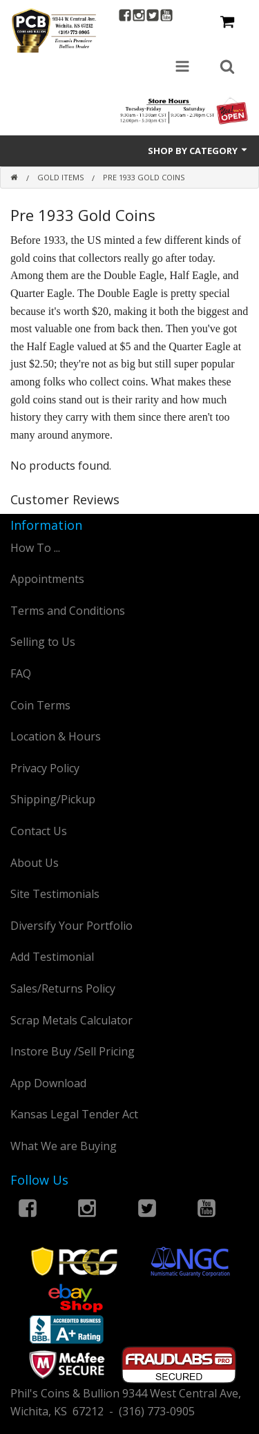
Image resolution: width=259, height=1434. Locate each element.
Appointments (47, 578)
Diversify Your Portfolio (71, 925)
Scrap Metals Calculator (71, 1020)
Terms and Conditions (67, 610)
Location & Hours (55, 736)
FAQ (20, 673)
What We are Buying (63, 1146)
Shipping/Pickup (52, 799)
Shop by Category (198, 150)
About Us (34, 862)
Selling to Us (42, 641)
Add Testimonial (52, 956)
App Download (48, 1083)
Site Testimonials (54, 893)
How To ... (35, 547)
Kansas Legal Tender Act (74, 1114)
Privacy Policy (44, 768)
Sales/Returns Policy (62, 988)
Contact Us (38, 831)
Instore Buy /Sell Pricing (72, 1051)
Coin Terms (40, 705)
